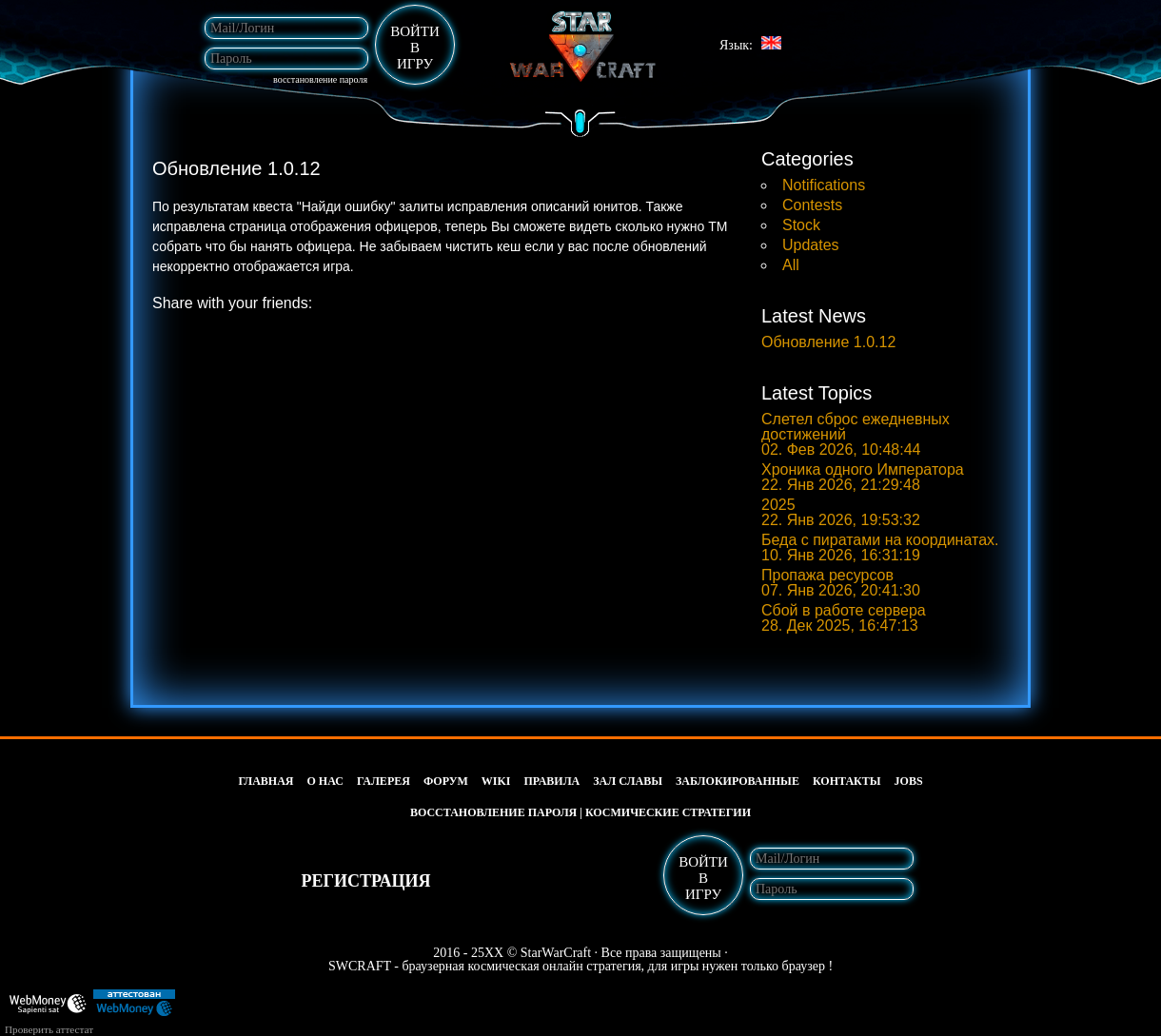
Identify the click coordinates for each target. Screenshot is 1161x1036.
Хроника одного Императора (862, 477)
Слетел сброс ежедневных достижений (855, 435)
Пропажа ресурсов (840, 583)
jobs (909, 781)
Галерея (383, 781)
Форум (445, 781)
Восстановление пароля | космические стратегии (580, 812)
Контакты (847, 781)
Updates (810, 245)
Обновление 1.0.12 (828, 342)
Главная (265, 781)
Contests (812, 205)
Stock (801, 225)
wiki (496, 781)
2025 (840, 513)
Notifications (823, 185)
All (790, 265)
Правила (552, 781)
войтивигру (415, 47)
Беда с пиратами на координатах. (879, 548)
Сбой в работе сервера (843, 618)
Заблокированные (737, 781)
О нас (325, 781)
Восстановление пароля (320, 80)
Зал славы (627, 781)
